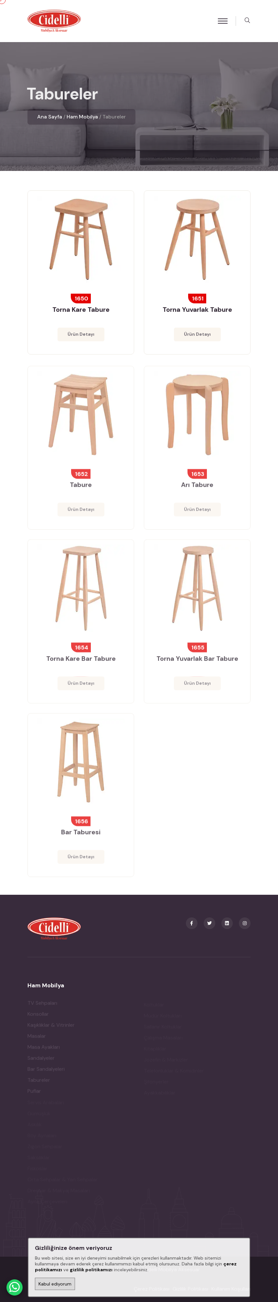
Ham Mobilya (82, 116)
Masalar (36, 1037)
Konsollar (38, 1015)
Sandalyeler (41, 1059)
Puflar (34, 1092)
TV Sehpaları (42, 1004)
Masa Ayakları (43, 1048)
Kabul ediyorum (54, 1284)
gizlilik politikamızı (91, 1270)
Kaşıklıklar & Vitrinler (51, 1026)
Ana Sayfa (49, 116)
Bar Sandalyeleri (46, 1070)
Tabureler (38, 1081)
